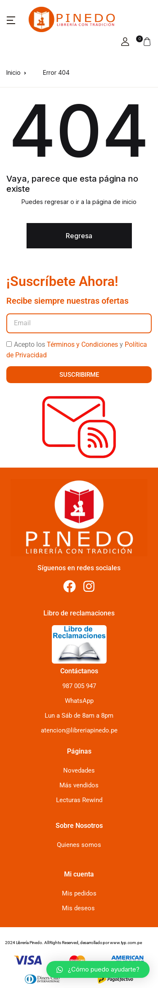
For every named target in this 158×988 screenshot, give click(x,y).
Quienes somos (79, 845)
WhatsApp (79, 701)
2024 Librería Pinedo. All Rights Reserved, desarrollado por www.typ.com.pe (73, 942)
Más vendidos (79, 785)
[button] (11, 19)
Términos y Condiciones (82, 344)
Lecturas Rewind (79, 800)
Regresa (79, 235)
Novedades (79, 770)
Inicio (13, 72)
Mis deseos (78, 908)
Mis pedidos (79, 893)
